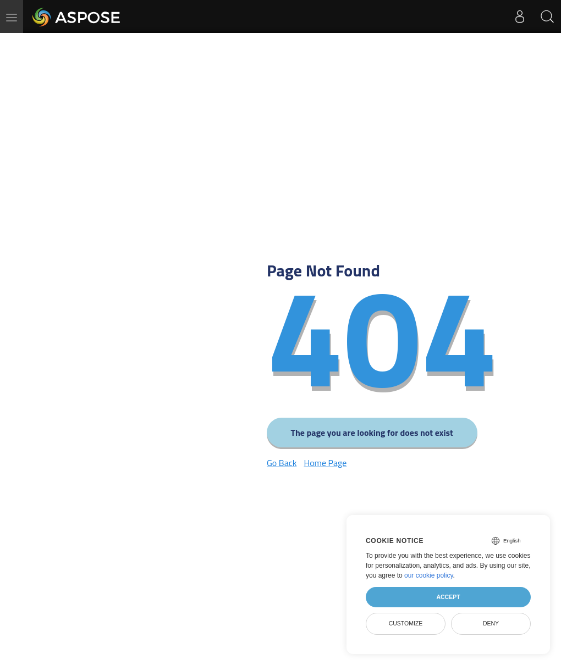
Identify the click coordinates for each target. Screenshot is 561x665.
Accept (448, 597)
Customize (406, 623)
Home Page (325, 462)
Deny (491, 623)
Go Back (281, 462)
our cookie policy (428, 575)
